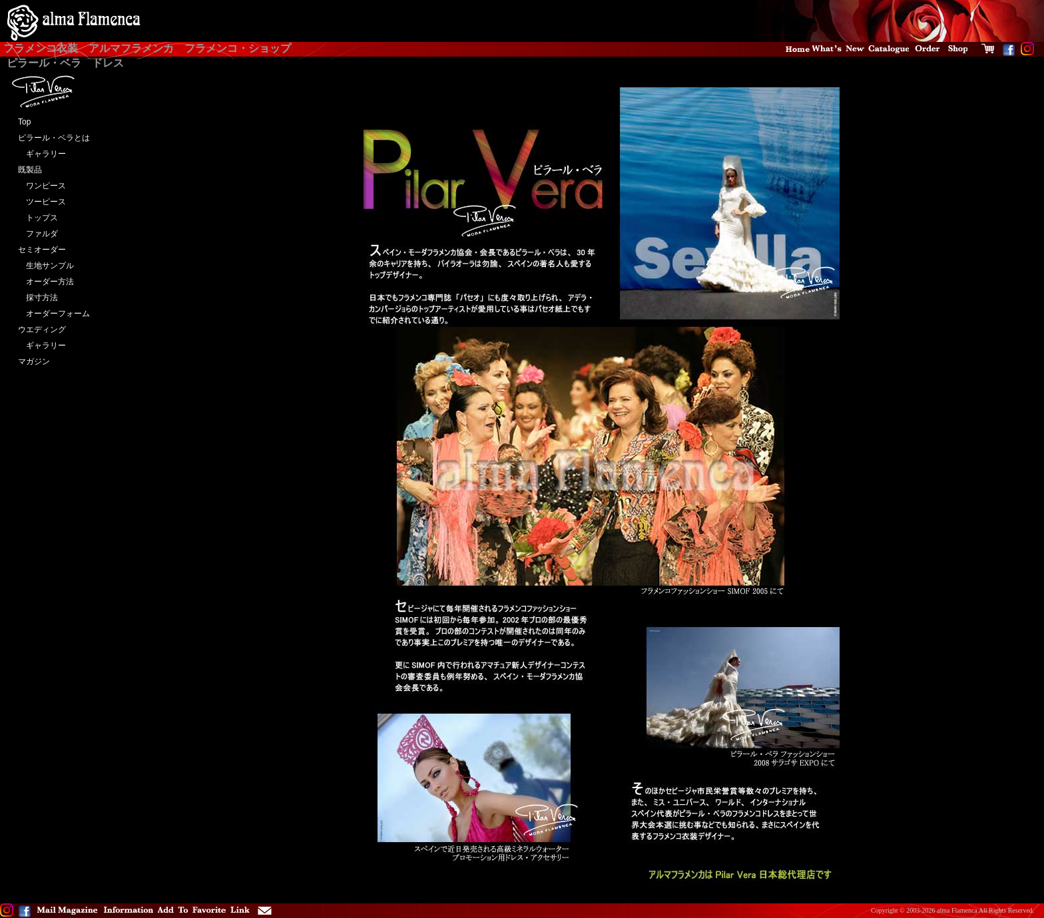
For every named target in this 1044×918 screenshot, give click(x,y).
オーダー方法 (46, 281)
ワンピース (42, 185)
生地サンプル (46, 265)
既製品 (30, 169)
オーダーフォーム (54, 313)
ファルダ (38, 233)
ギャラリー (42, 153)
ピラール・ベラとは (54, 137)
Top (24, 121)
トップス (38, 217)
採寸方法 (38, 297)
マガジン (34, 361)
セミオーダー (42, 249)
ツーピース (42, 201)
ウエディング (42, 329)
